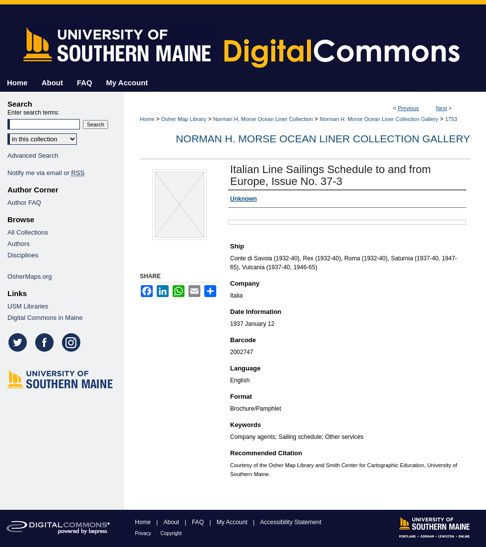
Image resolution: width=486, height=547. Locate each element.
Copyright (171, 533)
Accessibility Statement (290, 522)
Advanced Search (33, 155)
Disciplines (22, 255)
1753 (451, 119)
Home (147, 119)
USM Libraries (27, 306)
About (172, 522)
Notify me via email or (45, 173)
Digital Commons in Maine (45, 317)
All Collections (27, 232)
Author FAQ (24, 202)
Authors (18, 243)
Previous (408, 108)
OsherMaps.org (29, 276)
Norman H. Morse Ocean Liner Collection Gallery (379, 119)
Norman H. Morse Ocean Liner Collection (263, 119)
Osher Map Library (183, 119)
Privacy (144, 533)
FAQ (198, 522)
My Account (233, 522)
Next (441, 108)
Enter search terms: (33, 112)
